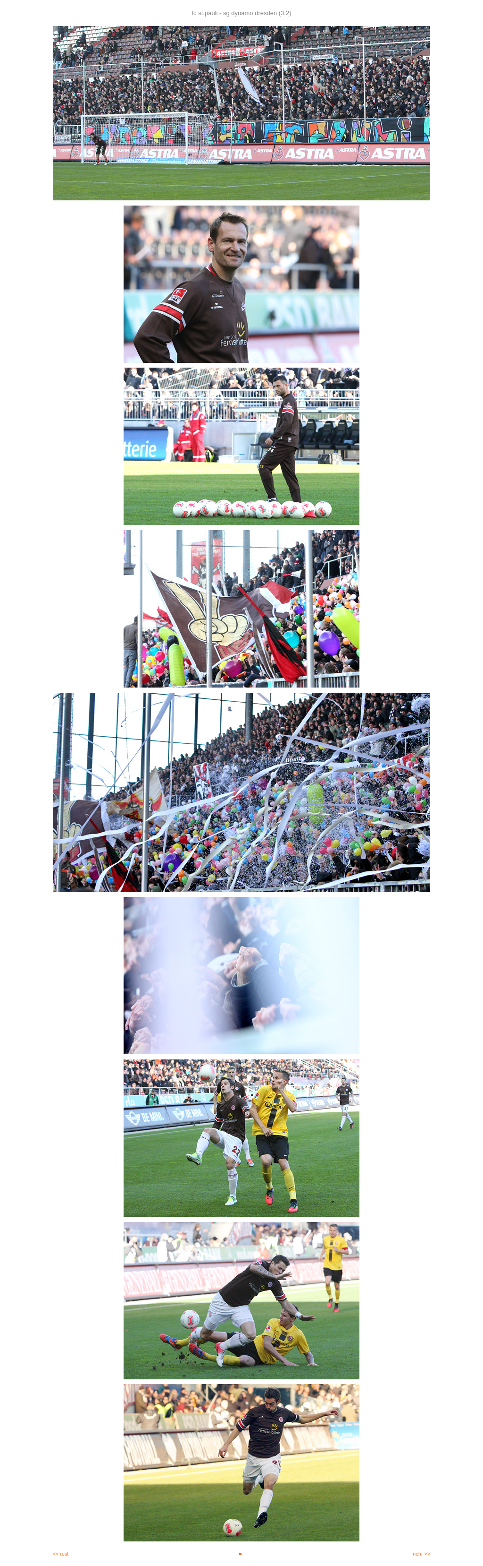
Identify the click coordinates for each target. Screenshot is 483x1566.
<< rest (60, 1554)
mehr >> (420, 1554)
